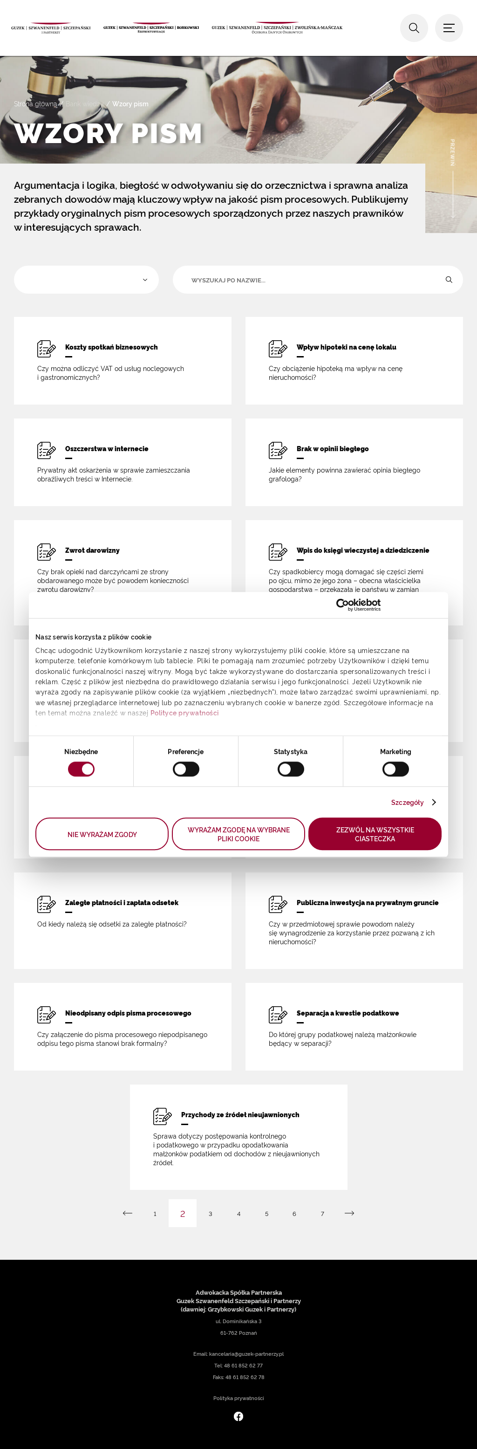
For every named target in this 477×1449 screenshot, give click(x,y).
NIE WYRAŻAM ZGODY (102, 834)
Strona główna (35, 103)
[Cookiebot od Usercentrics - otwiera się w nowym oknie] (340, 604)
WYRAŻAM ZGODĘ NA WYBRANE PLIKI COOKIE (239, 834)
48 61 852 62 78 (245, 1376)
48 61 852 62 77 (243, 1365)
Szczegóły (407, 801)
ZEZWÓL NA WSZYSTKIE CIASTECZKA (375, 834)
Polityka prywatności (238, 1397)
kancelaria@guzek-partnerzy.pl (246, 1353)
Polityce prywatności (184, 712)
